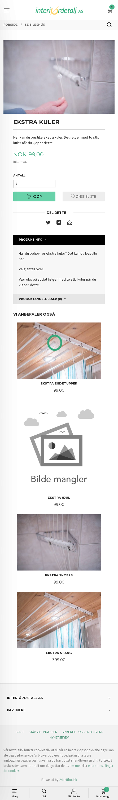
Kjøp (34, 196)
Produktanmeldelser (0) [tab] (40, 299)
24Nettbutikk (68, 779)
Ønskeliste (83, 196)
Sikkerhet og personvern (82, 732)
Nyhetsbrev (59, 737)
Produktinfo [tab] (30, 239)
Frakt (19, 732)
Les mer (75, 765)
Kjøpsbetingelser (43, 732)
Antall (19, 175)
